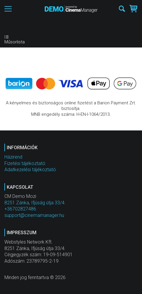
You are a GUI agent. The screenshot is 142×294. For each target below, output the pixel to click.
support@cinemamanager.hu (34, 215)
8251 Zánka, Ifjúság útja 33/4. (35, 202)
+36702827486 (20, 209)
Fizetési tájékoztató (24, 163)
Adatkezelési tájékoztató (30, 169)
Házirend (13, 157)
